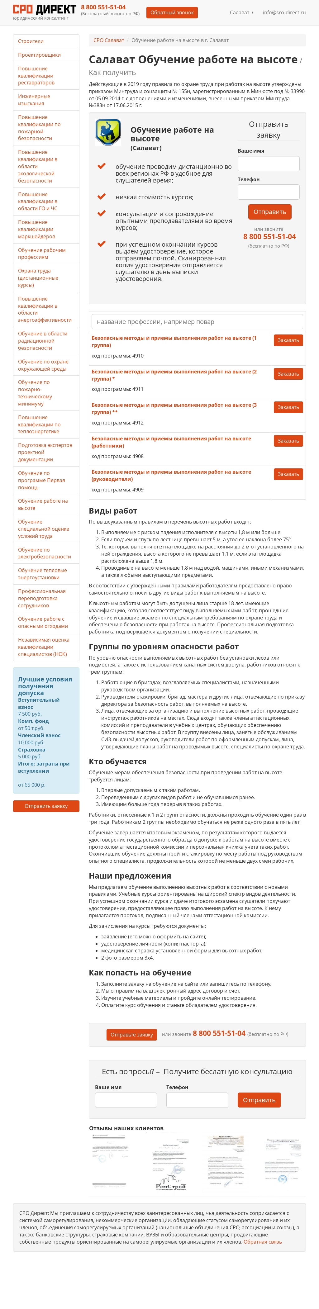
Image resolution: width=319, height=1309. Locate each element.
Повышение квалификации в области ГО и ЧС (37, 201)
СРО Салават (108, 40)
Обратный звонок (172, 12)
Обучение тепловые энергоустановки (42, 574)
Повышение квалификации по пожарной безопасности (39, 128)
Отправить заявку (46, 806)
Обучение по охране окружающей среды (43, 365)
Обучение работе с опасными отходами (43, 622)
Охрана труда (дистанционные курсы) (38, 277)
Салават (242, 12)
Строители (31, 41)
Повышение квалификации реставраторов (36, 75)
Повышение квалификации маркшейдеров (36, 229)
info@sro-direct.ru (284, 12)
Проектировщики (39, 54)
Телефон (249, 179)
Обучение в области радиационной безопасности (42, 340)
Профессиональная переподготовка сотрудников (42, 598)
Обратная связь (263, 1241)
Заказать (288, 340)
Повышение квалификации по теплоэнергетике (39, 424)
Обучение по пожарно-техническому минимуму (35, 393)
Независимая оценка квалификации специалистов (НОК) (43, 646)
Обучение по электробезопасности (44, 553)
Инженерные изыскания (34, 100)
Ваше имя (251, 150)
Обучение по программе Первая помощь (41, 480)
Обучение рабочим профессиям (42, 254)
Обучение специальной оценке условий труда (43, 528)
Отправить (270, 211)
